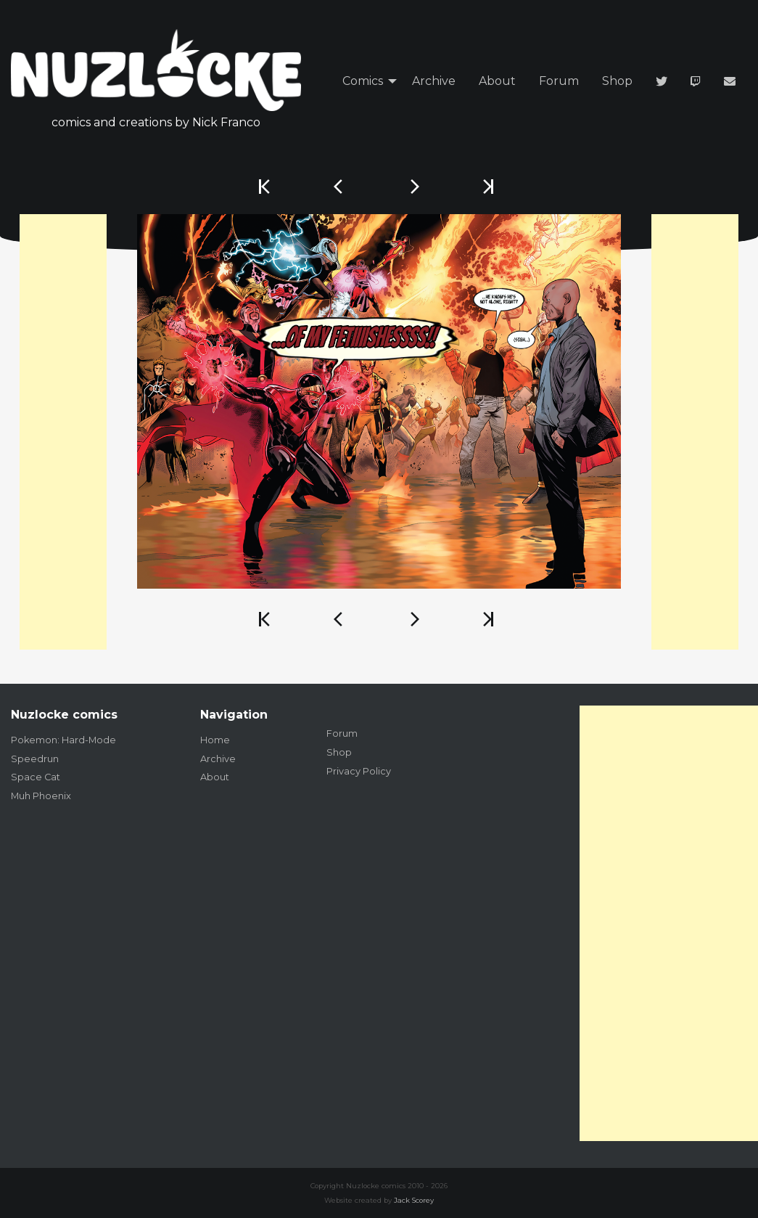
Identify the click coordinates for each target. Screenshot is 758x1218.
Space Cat (35, 777)
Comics (362, 81)
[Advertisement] (63, 432)
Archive (434, 81)
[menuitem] (365, 82)
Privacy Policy (358, 771)
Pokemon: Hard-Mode (63, 740)
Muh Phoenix (41, 795)
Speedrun (35, 758)
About (497, 81)
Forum (559, 81)
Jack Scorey (414, 1200)
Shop (617, 81)
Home (215, 740)
